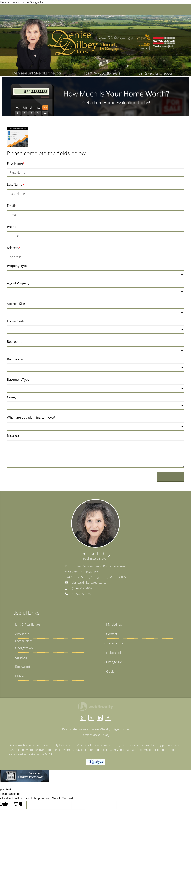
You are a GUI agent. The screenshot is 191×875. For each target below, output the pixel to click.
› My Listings (113, 625)
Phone (12, 226)
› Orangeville (113, 666)
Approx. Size (16, 303)
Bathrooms (15, 359)
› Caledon (20, 660)
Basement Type (18, 379)
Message (13, 435)
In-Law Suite (16, 321)
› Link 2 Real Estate (27, 625)
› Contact (111, 635)
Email (12, 205)
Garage (12, 397)
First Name (15, 163)
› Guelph (110, 676)
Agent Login (121, 735)
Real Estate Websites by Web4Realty (86, 735)
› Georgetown (23, 650)
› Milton (19, 681)
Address (13, 248)
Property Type (17, 265)
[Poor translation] (18, 809)
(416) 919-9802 (82, 588)
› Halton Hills (114, 656)
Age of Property (18, 283)
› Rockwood (22, 671)
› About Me (21, 635)
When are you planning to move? (31, 417)
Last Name (15, 184)
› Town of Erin (114, 645)
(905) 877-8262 (82, 594)
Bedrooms (14, 341)
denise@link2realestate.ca (89, 583)
